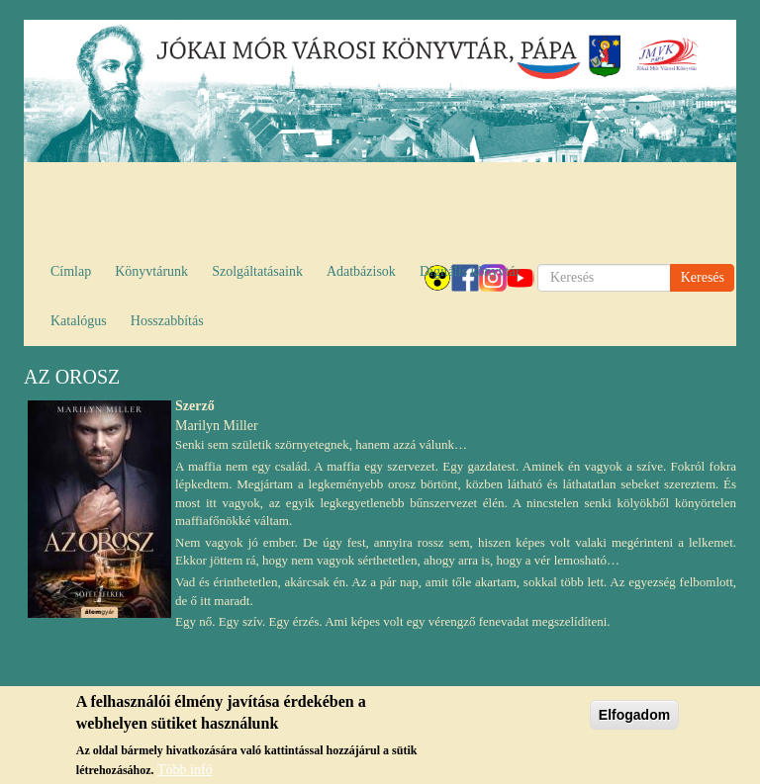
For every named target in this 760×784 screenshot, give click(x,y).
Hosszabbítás (167, 320)
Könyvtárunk (151, 271)
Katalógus (78, 320)
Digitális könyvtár (470, 271)
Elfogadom (634, 721)
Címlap (70, 271)
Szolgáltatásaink (257, 271)
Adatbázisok (361, 271)
